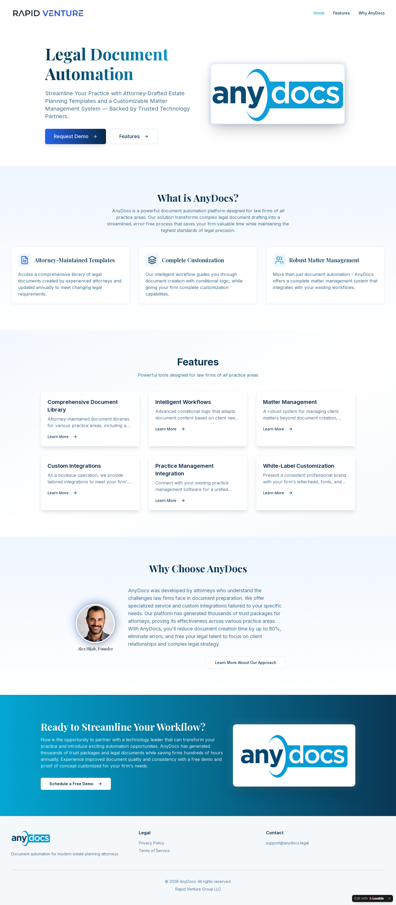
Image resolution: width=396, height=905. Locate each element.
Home (319, 13)
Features (341, 13)
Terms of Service (154, 850)
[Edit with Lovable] (369, 898)
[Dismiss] (389, 898)
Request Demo (75, 137)
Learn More (62, 436)
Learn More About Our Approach (245, 662)
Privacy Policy (151, 843)
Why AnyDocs (372, 13)
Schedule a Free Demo (75, 783)
